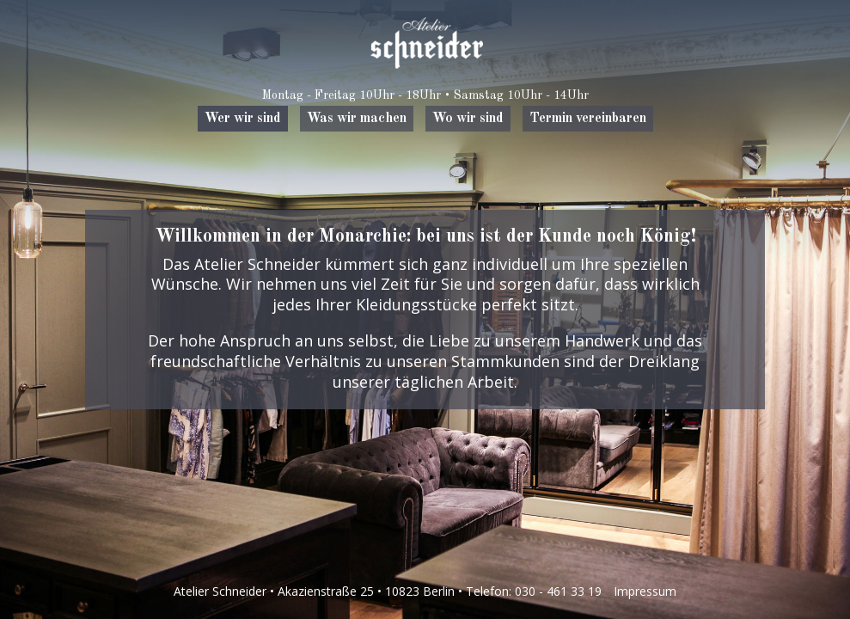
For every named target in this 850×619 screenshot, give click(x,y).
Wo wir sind (468, 119)
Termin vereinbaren (587, 119)
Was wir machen (357, 119)
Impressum (645, 591)
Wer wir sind (243, 119)
